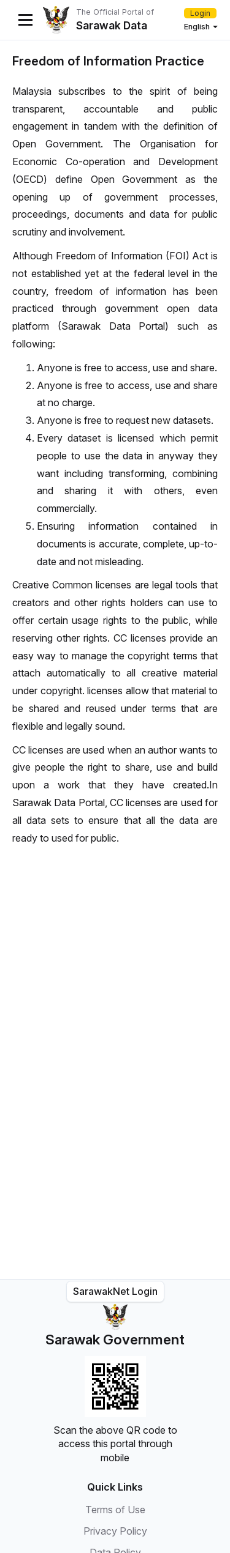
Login (200, 13)
